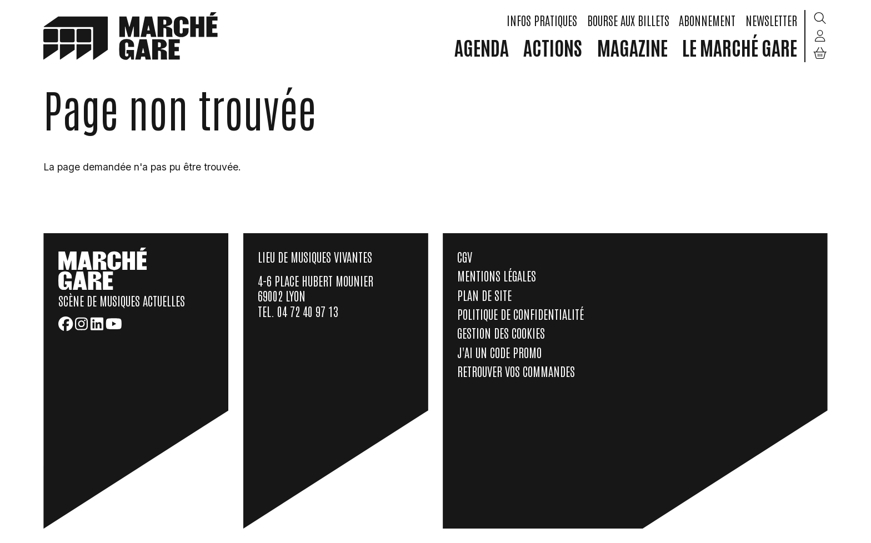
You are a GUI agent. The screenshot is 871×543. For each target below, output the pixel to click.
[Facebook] (65, 324)
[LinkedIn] (97, 324)
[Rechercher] (820, 19)
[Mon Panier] (820, 54)
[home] (130, 35)
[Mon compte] (820, 36)
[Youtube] (114, 324)
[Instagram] (81, 324)
